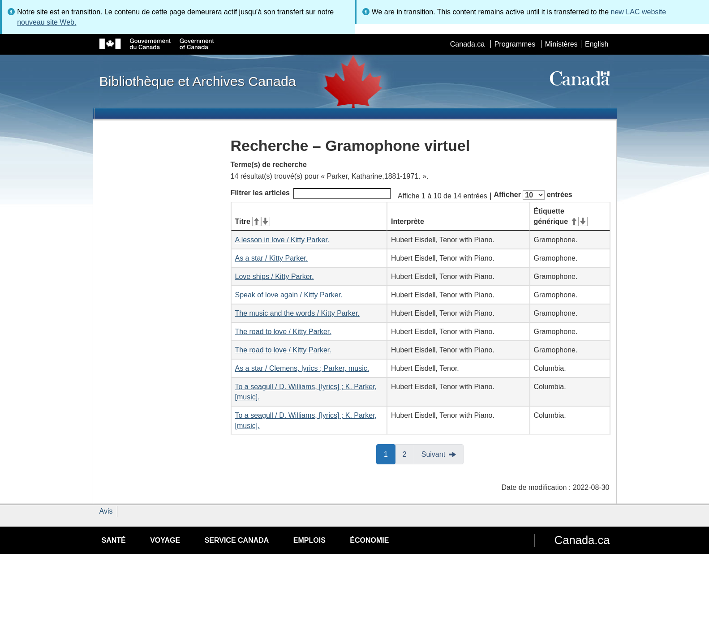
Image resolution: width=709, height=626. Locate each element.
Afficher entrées (533, 195)
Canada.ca (467, 44)
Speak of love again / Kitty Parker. (289, 295)
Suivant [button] (433, 454)
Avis (106, 511)
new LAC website (638, 12)
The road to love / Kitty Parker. (283, 331)
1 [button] (389, 453)
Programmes (515, 44)
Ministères (561, 44)
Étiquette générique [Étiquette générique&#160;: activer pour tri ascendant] (561, 216)
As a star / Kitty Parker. (271, 258)
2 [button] (408, 453)
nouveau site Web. (46, 22)
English (596, 44)
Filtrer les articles (311, 193)
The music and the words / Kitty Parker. (297, 313)
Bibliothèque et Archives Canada (197, 81)
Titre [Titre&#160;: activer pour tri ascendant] (252, 221)
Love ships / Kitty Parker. (274, 276)
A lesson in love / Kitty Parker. (282, 240)
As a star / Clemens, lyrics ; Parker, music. (302, 368)
